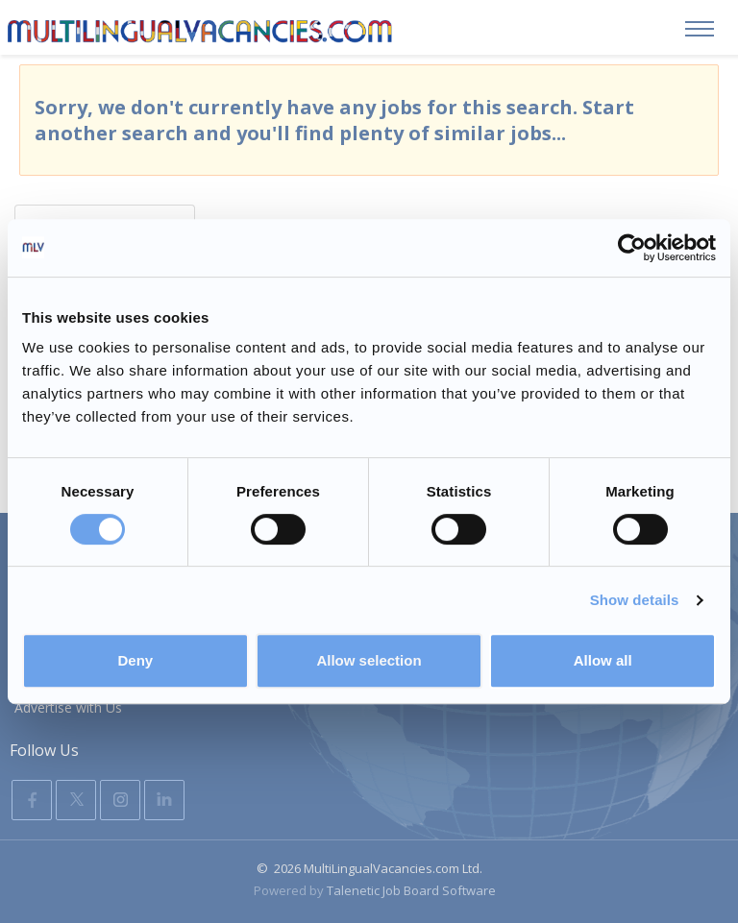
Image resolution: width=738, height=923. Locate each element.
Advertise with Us (68, 707)
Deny (135, 660)
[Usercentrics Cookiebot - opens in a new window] (632, 247)
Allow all (603, 660)
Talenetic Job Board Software (411, 890)
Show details (634, 600)
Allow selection (368, 660)
